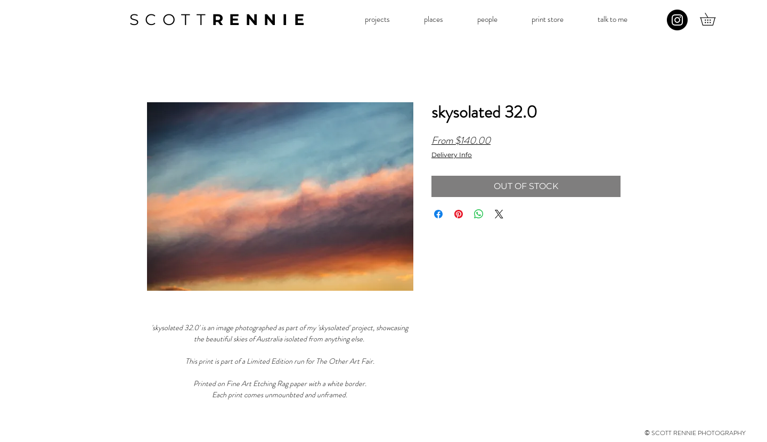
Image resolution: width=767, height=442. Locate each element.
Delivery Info (451, 155)
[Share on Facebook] (438, 214)
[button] (377, 19)
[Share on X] (499, 214)
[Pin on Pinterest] (458, 214)
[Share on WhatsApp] (478, 214)
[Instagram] (677, 20)
